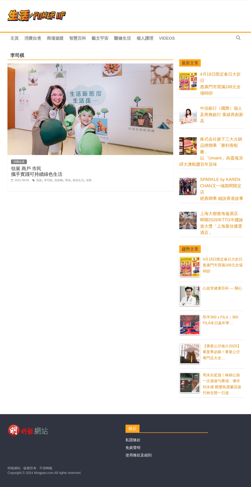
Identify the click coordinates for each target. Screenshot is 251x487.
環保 (68, 180)
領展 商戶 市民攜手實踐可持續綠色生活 (36, 171)
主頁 (14, 38)
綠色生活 (78, 180)
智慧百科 (77, 38)
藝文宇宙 (100, 38)
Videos (167, 38)
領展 (89, 180)
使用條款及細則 (139, 455)
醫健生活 (122, 38)
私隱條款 (133, 440)
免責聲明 (133, 448)
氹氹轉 (58, 180)
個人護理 (144, 38)
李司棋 (48, 180)
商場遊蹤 (55, 38)
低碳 (39, 180)
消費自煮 (32, 38)
